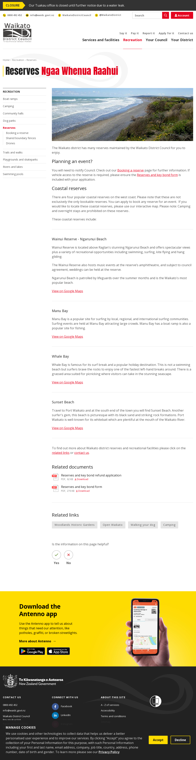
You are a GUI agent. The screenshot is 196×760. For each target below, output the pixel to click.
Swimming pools (13, 174)
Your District (182, 40)
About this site (113, 697)
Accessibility (108, 710)
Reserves (9, 128)
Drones (10, 143)
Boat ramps (10, 99)
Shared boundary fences (21, 138)
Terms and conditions (113, 716)
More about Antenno (35, 641)
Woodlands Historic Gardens (75, 525)
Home (6, 60)
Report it (149, 33)
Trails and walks (13, 152)
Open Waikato (113, 525)
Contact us (185, 33)
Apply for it (166, 33)
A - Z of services (110, 705)
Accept (158, 740)
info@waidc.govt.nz (14, 710)
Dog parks (9, 120)
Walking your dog (143, 525)
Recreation (132, 40)
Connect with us (65, 697)
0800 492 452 (10, 705)
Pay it (135, 33)
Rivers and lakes (13, 167)
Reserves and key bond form (157, 175)
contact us (81, 453)
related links (60, 453)
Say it (123, 33)
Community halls (13, 113)
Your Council (156, 40)
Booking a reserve (17, 133)
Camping (8, 106)
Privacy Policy (109, 752)
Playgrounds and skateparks (20, 159)
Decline (180, 740)
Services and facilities (100, 40)
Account (182, 15)
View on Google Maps (67, 291)
